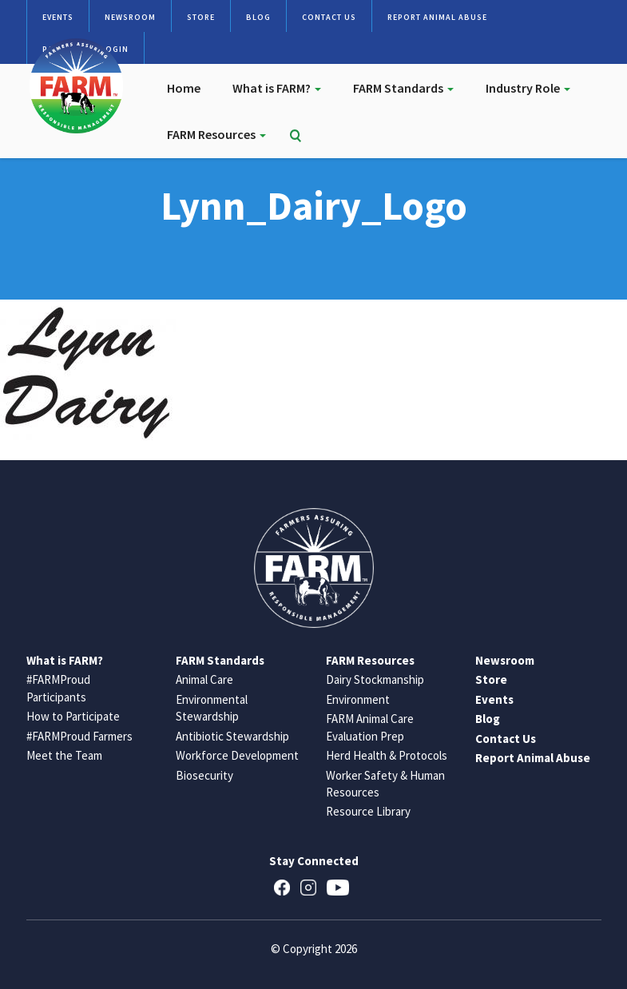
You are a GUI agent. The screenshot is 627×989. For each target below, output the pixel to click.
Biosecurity (204, 775)
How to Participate (73, 716)
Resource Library (368, 811)
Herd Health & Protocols (386, 755)
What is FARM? (276, 88)
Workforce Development (237, 755)
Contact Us (329, 17)
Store (201, 17)
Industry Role (528, 88)
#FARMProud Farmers (79, 736)
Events (57, 17)
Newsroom (130, 17)
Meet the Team (64, 755)
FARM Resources (216, 134)
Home (183, 88)
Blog (258, 17)
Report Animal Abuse (437, 17)
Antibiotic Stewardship (232, 736)
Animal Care (204, 679)
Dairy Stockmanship (375, 679)
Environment (358, 699)
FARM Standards (403, 88)
